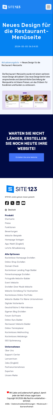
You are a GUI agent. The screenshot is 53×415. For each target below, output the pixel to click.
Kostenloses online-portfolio (18, 295)
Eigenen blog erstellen (15, 311)
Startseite (9, 219)
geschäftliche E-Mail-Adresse (19, 307)
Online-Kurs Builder (14, 320)
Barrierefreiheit (26, 407)
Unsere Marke (11, 375)
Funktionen (10, 227)
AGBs (7, 404)
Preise (8, 223)
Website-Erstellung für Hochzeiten (21, 291)
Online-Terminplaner (14, 328)
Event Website (12, 282)
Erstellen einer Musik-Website (18, 287)
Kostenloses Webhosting (17, 332)
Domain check (11, 266)
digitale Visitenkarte (14, 303)
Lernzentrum (11, 359)
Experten (9, 371)
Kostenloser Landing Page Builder (21, 270)
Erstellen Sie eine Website (26, 157)
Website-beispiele (13, 235)
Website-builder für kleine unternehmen (24, 299)
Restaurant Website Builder (17, 324)
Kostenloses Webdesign (16, 336)
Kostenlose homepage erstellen (20, 258)
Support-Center (12, 354)
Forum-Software (13, 316)
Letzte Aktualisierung (15, 248)
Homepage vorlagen (14, 239)
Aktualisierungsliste (10, 62)
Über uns (9, 350)
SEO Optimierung (13, 340)
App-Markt (14, 244)
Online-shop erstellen (15, 262)
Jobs (11, 363)
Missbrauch (42, 404)
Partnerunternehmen (15, 367)
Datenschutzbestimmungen (23, 404)
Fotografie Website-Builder (17, 278)
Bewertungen (11, 231)
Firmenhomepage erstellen (17, 274)
